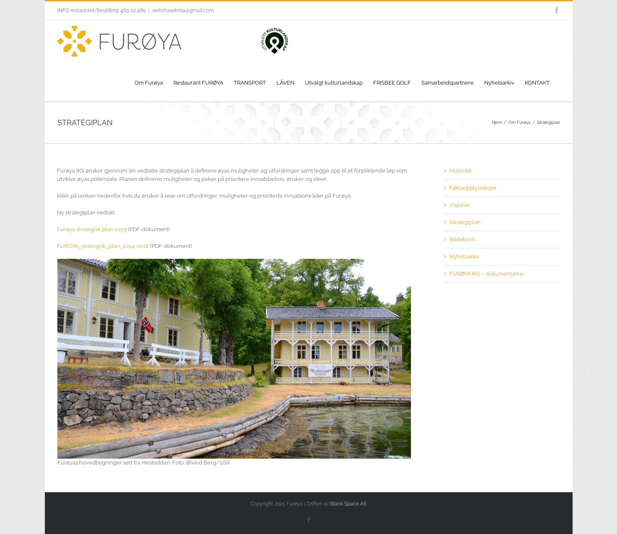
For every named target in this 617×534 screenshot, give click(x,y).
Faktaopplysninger (473, 188)
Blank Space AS (348, 504)
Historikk (460, 171)
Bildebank (462, 239)
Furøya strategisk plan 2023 (91, 229)
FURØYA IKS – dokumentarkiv (486, 274)
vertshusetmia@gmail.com (183, 10)
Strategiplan (464, 222)
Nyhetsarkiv (464, 256)
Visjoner (459, 205)
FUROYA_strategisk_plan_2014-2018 (103, 246)
